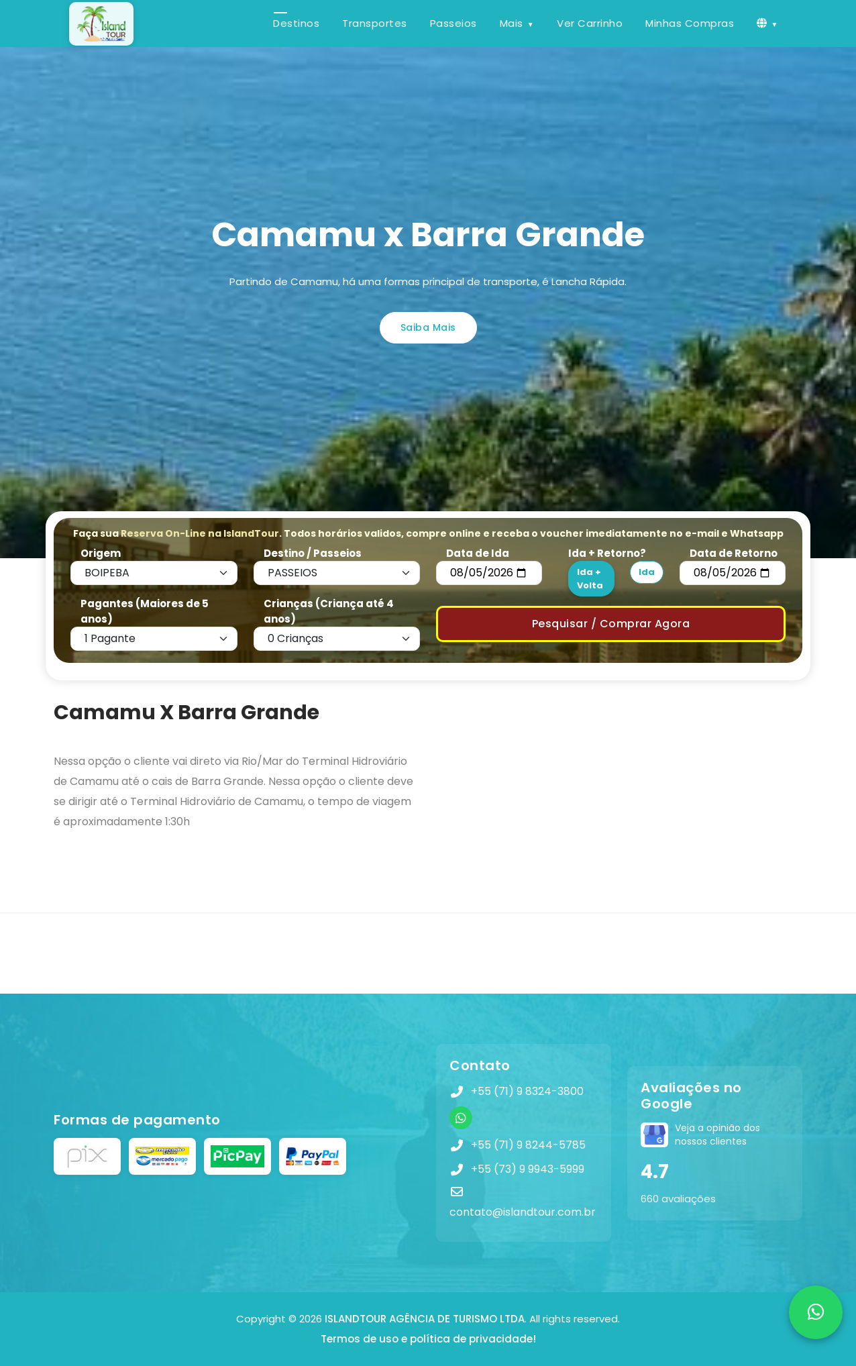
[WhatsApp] (460, 1117)
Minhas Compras (689, 23)
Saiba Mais (428, 327)
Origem (101, 553)
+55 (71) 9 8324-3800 (527, 1091)
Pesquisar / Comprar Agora (611, 623)
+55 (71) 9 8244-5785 (528, 1145)
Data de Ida (477, 553)
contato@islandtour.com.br (522, 1212)
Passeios (453, 23)
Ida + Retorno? (607, 553)
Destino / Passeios (313, 553)
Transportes (374, 23)
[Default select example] (153, 573)
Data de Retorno (734, 553)
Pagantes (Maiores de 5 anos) (145, 611)
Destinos (296, 23)
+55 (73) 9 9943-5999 (527, 1169)
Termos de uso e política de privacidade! (428, 1339)
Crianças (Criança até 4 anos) (329, 611)
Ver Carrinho (590, 23)
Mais (511, 23)
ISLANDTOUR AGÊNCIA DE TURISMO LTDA (425, 1319)
